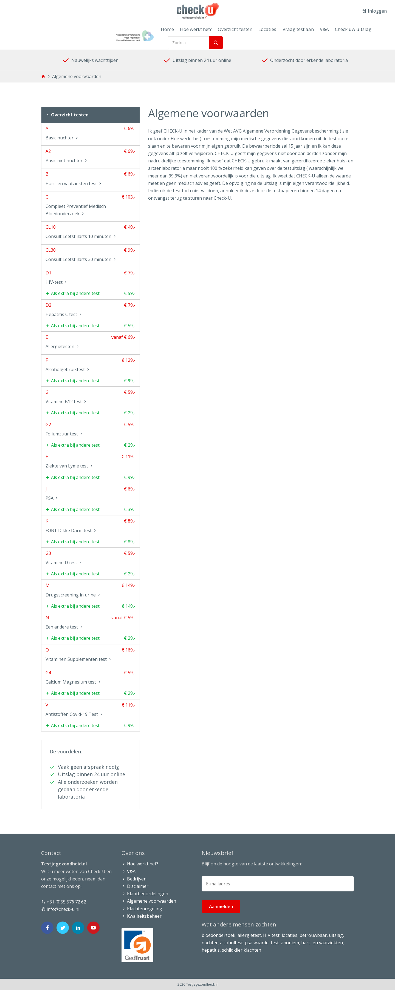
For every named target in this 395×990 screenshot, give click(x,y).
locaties (289, 935)
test (275, 943)
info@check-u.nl (60, 909)
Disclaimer (135, 886)
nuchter (210, 943)
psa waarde (257, 943)
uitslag (336, 935)
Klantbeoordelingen (145, 894)
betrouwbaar (313, 935)
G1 (91, 398)
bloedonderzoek (218, 935)
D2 (91, 311)
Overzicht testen (235, 29)
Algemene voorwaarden (149, 901)
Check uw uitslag (345, 29)
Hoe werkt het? (198, 29)
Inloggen (374, 11)
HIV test (271, 935)
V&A (318, 29)
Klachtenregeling (142, 909)
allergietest (249, 935)
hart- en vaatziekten (322, 943)
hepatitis (211, 950)
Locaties (266, 29)
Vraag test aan (294, 29)
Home (171, 29)
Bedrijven (134, 879)
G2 (91, 430)
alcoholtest (231, 943)
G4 (91, 678)
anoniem (290, 943)
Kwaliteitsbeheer (142, 916)
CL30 (91, 255)
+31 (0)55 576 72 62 (63, 902)
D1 (91, 278)
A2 (91, 157)
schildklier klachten (241, 950)
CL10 (91, 232)
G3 (91, 559)
